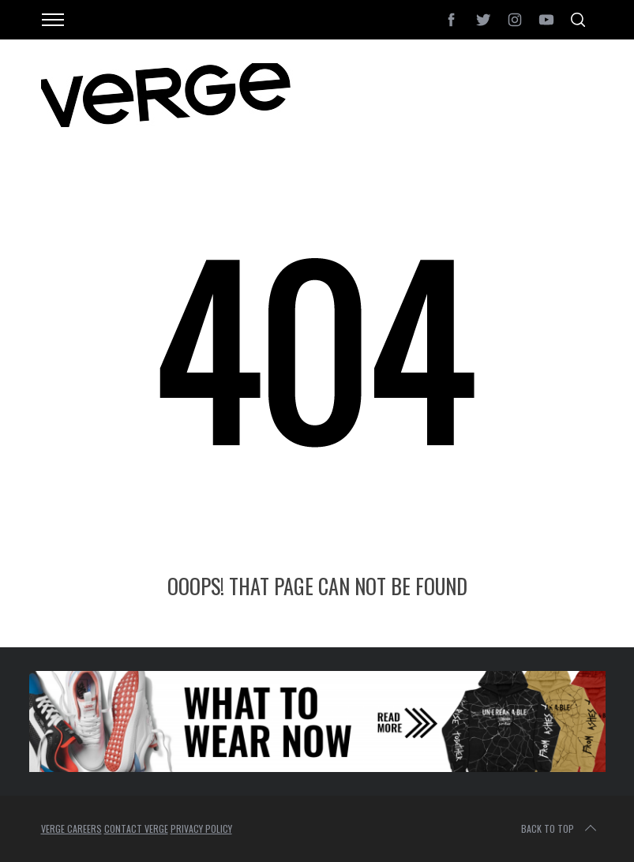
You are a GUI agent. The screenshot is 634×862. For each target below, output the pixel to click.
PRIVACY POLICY (201, 828)
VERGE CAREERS (71, 828)
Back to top (560, 829)
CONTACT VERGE (136, 828)
